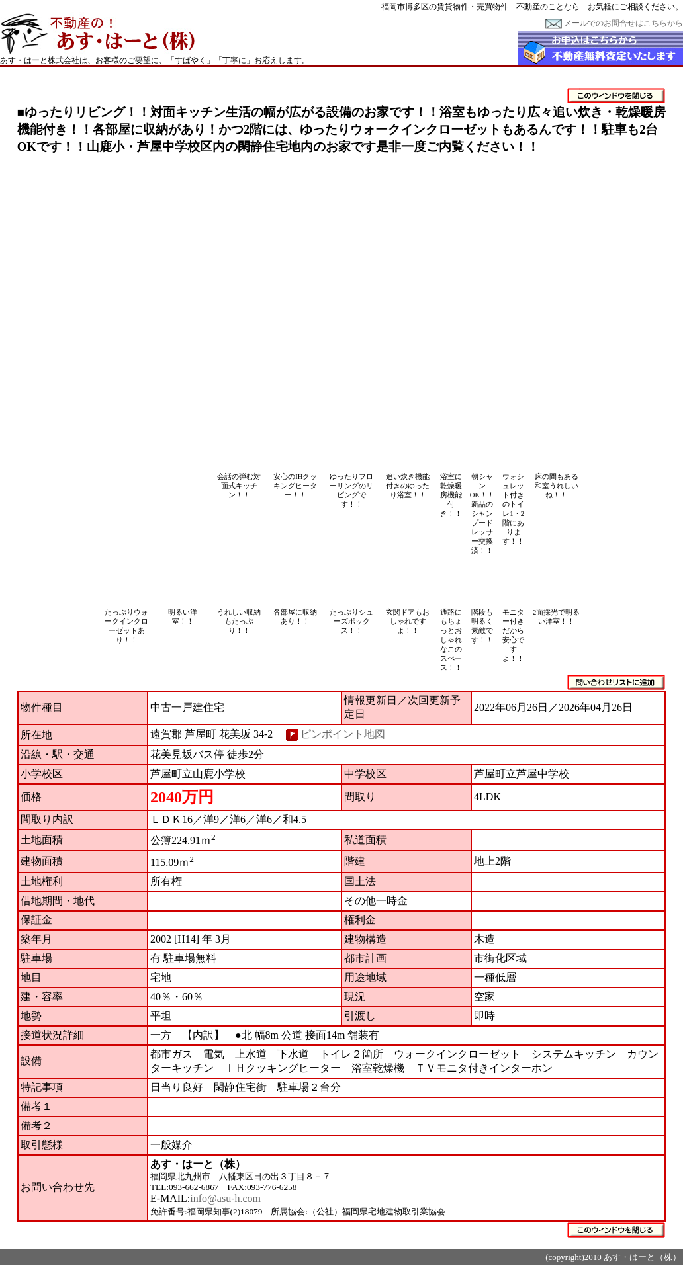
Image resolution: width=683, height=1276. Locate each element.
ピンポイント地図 (342, 734)
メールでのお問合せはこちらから (614, 23)
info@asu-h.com (225, 1198)
